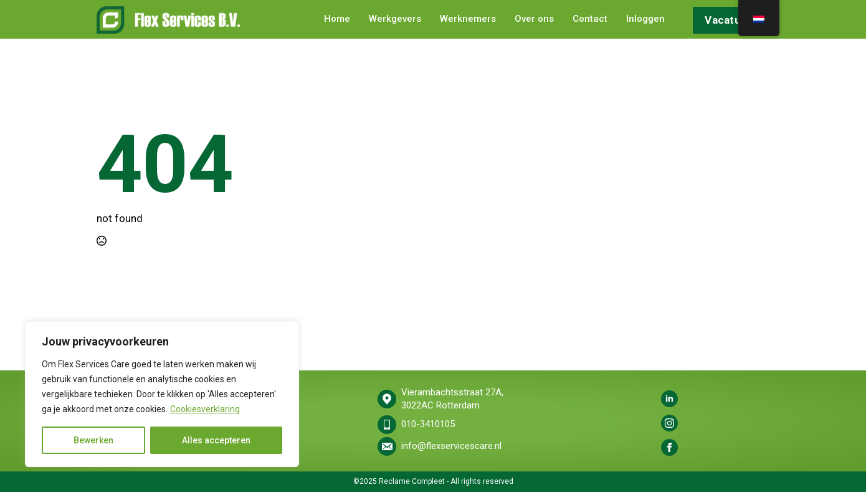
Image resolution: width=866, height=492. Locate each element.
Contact (590, 19)
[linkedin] (669, 398)
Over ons (534, 19)
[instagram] (669, 423)
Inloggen (645, 19)
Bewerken (93, 440)
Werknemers (468, 19)
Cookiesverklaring (205, 409)
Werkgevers (395, 19)
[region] (162, 394)
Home (337, 19)
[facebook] (669, 447)
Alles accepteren (216, 440)
